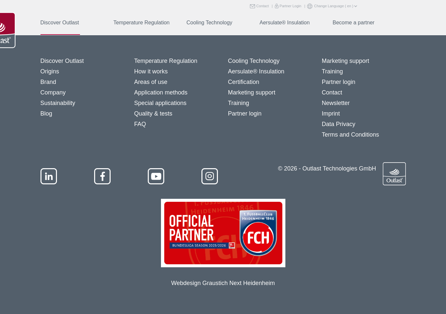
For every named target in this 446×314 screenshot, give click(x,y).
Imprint (331, 113)
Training (238, 103)
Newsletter (336, 103)
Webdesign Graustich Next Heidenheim (223, 283)
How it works (151, 71)
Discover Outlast (59, 22)
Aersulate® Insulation (285, 22)
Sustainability (57, 103)
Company (53, 92)
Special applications (160, 103)
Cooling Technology (209, 22)
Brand (48, 82)
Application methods (161, 92)
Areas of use (151, 82)
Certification (243, 82)
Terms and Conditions (350, 134)
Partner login (245, 113)
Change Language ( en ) (331, 6)
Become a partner (354, 22)
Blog (46, 113)
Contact (261, 6)
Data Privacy (338, 124)
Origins (49, 71)
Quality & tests (153, 113)
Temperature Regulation (142, 22)
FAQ (140, 124)
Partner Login (288, 6)
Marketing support (251, 92)
